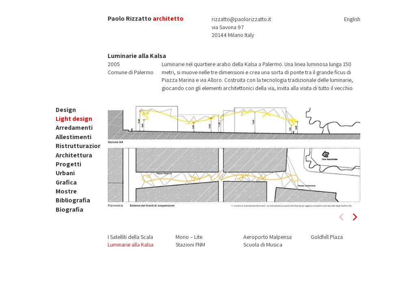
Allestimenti (73, 137)
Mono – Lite (189, 236)
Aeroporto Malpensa (267, 236)
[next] (354, 217)
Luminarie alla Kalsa (131, 244)
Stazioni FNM (190, 244)
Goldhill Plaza (327, 236)
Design (66, 109)
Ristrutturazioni (79, 146)
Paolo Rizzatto (130, 18)
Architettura (74, 155)
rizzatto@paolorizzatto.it (241, 19)
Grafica (66, 182)
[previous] (342, 217)
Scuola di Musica (262, 244)
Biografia (69, 209)
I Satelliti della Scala (130, 236)
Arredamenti (74, 127)
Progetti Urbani (68, 168)
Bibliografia (73, 200)
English (352, 19)
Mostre (66, 191)
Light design (74, 118)
